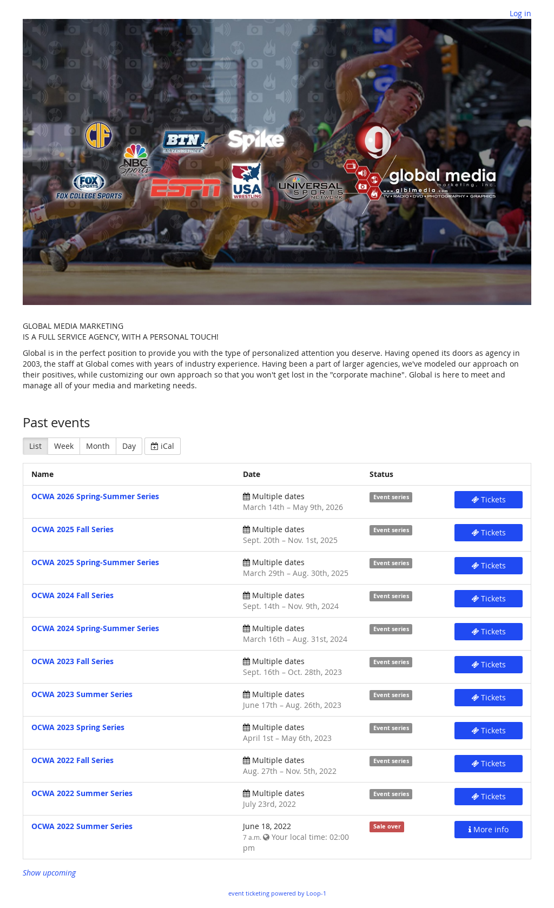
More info (489, 829)
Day (129, 446)
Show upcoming (49, 872)
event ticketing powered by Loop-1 (277, 893)
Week (64, 446)
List (35, 446)
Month (98, 446)
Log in (520, 13)
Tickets (488, 499)
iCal (162, 446)
